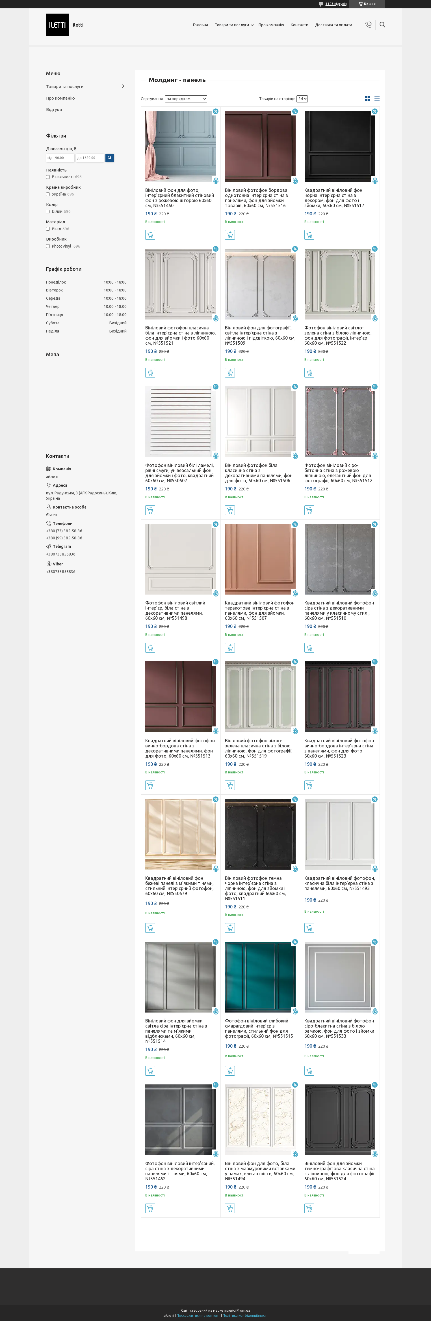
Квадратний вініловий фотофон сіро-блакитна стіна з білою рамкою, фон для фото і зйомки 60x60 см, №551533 (339, 1028)
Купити (150, 235)
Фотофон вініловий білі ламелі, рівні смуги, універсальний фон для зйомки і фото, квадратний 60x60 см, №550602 (179, 473)
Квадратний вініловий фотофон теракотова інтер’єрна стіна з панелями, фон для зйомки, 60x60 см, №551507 (259, 610)
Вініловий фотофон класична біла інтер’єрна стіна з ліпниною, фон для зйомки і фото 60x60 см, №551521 (180, 335)
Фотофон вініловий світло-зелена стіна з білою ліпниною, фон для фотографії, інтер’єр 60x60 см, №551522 (338, 335)
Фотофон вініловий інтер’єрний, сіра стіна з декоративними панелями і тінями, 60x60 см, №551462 (180, 1171)
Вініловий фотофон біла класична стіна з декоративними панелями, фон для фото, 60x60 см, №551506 (259, 473)
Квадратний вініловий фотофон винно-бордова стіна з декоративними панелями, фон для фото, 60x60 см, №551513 (180, 748)
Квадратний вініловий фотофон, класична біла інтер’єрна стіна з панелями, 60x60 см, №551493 (339, 883)
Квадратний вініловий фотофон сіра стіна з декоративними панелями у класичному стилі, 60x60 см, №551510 (339, 610)
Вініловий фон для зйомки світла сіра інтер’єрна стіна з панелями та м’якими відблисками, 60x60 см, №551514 (176, 1031)
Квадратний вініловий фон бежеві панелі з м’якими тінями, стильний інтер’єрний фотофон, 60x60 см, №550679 (179, 886)
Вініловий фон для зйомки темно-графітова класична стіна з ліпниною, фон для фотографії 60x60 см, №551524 (339, 1171)
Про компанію (271, 25)
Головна (200, 25)
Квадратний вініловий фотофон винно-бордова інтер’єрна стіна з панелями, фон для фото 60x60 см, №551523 (339, 748)
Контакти (299, 25)
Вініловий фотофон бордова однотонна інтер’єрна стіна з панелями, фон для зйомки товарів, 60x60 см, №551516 (256, 198)
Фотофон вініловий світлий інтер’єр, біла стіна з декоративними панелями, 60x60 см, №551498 (175, 610)
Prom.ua (243, 1310)
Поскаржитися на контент (198, 1315)
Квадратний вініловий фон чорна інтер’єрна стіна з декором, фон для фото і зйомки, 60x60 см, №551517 (334, 198)
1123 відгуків (336, 4)
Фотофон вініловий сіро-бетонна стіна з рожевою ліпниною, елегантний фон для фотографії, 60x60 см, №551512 (338, 473)
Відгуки (54, 109)
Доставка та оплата (333, 25)
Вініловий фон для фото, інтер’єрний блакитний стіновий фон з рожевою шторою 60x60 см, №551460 (179, 198)
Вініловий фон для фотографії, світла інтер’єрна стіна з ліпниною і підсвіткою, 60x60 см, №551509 (260, 335)
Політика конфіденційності (245, 1315)
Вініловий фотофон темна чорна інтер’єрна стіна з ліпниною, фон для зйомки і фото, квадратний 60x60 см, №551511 (255, 888)
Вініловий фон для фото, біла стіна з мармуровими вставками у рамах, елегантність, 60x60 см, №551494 (260, 1171)
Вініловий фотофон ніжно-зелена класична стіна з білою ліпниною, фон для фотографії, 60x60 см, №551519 (259, 748)
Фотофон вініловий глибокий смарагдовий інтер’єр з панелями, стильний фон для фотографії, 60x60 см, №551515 (259, 1028)
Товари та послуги (232, 25)
